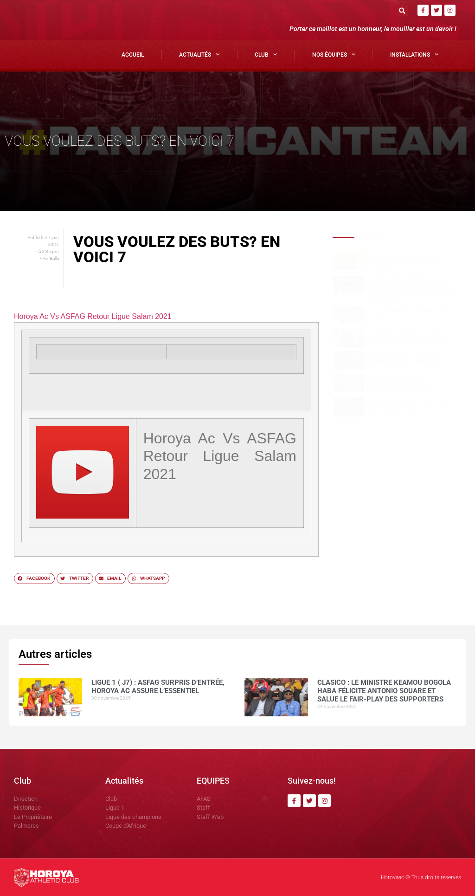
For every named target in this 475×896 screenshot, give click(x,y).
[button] (402, 10)
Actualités (199, 54)
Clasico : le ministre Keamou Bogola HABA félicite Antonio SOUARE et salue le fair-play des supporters (410, 290)
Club (266, 54)
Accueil (133, 55)
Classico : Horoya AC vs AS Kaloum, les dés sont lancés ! (407, 337)
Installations (414, 54)
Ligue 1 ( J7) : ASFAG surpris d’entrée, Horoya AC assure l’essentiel (404, 262)
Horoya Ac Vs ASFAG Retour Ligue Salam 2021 (93, 316)
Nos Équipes (333, 54)
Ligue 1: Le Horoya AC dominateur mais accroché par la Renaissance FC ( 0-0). (409, 385)
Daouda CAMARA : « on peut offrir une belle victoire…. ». (405, 359)
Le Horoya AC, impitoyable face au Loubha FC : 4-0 (408, 406)
